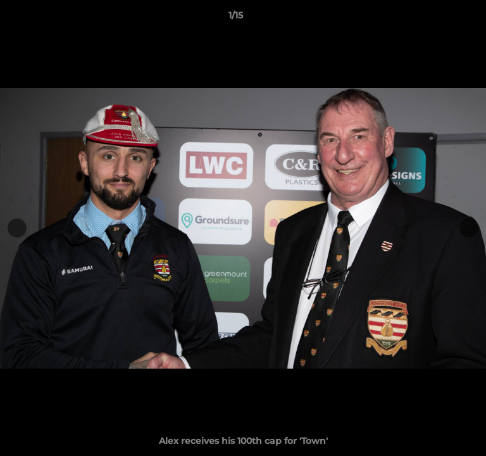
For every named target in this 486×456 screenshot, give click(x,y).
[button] (440, 18)
